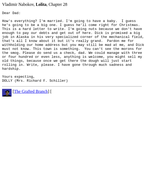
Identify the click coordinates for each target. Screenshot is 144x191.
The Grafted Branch (31, 105)
